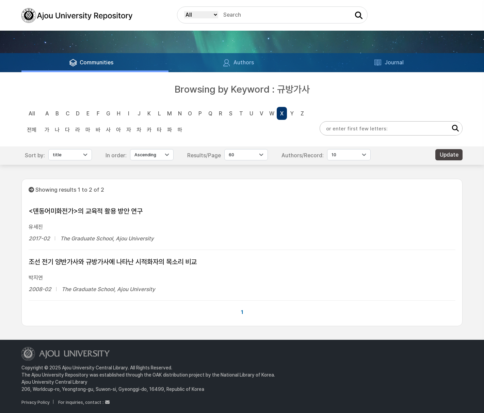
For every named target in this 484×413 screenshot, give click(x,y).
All (32, 113)
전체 (31, 130)
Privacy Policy (35, 402)
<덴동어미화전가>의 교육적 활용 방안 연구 (86, 211)
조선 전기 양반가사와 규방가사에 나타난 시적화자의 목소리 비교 (113, 262)
